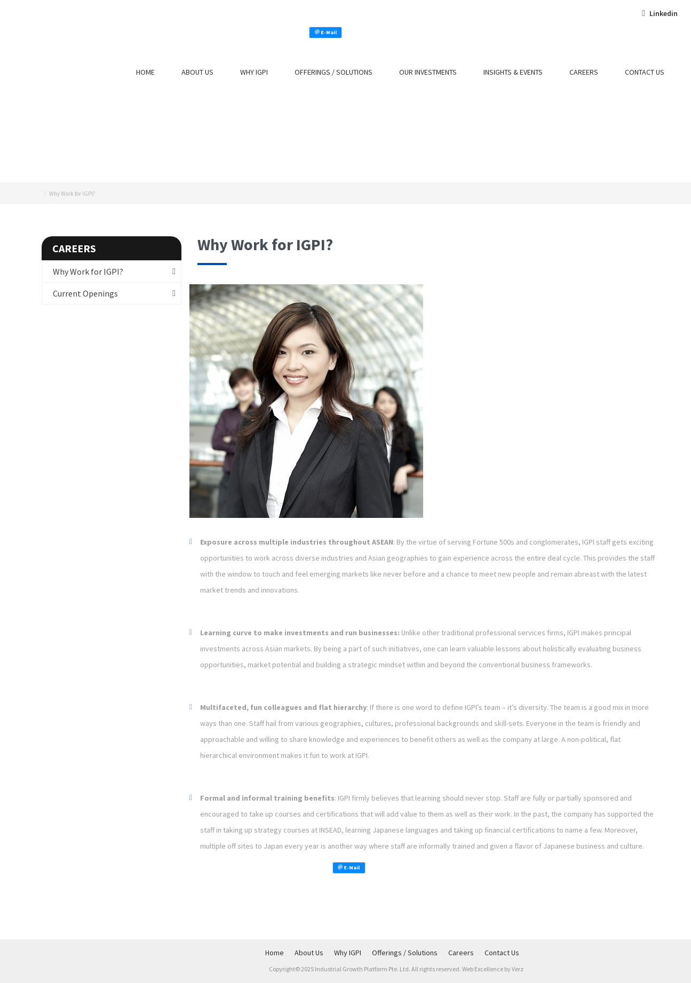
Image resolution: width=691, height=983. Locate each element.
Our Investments (428, 72)
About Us (197, 72)
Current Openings (85, 293)
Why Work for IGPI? (88, 271)
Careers (583, 72)
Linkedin (660, 13)
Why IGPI (254, 72)
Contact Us (644, 72)
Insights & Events (513, 72)
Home (145, 72)
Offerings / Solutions (333, 72)
